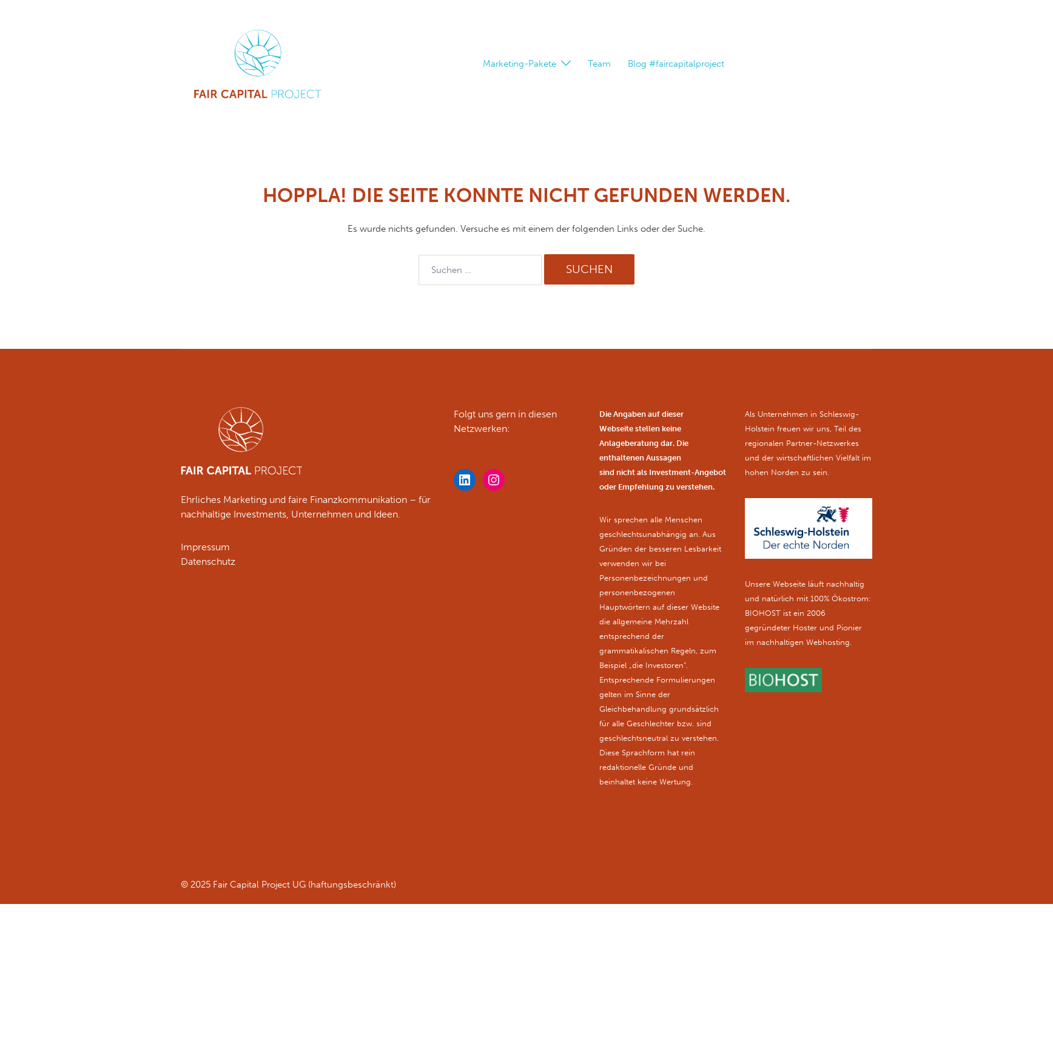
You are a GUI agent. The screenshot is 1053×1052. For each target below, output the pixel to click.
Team (599, 63)
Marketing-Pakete (519, 63)
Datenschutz (208, 561)
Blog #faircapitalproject (676, 63)
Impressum (205, 547)
